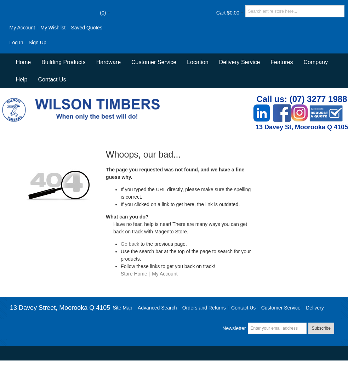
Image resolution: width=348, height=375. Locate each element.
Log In (16, 42)
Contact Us (52, 79)
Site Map (122, 308)
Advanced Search (157, 308)
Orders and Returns (204, 308)
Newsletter (234, 328)
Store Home (134, 274)
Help (21, 79)
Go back (130, 244)
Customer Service (281, 308)
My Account (22, 27)
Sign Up (37, 42)
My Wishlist (52, 27)
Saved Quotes (86, 27)
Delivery (315, 308)
